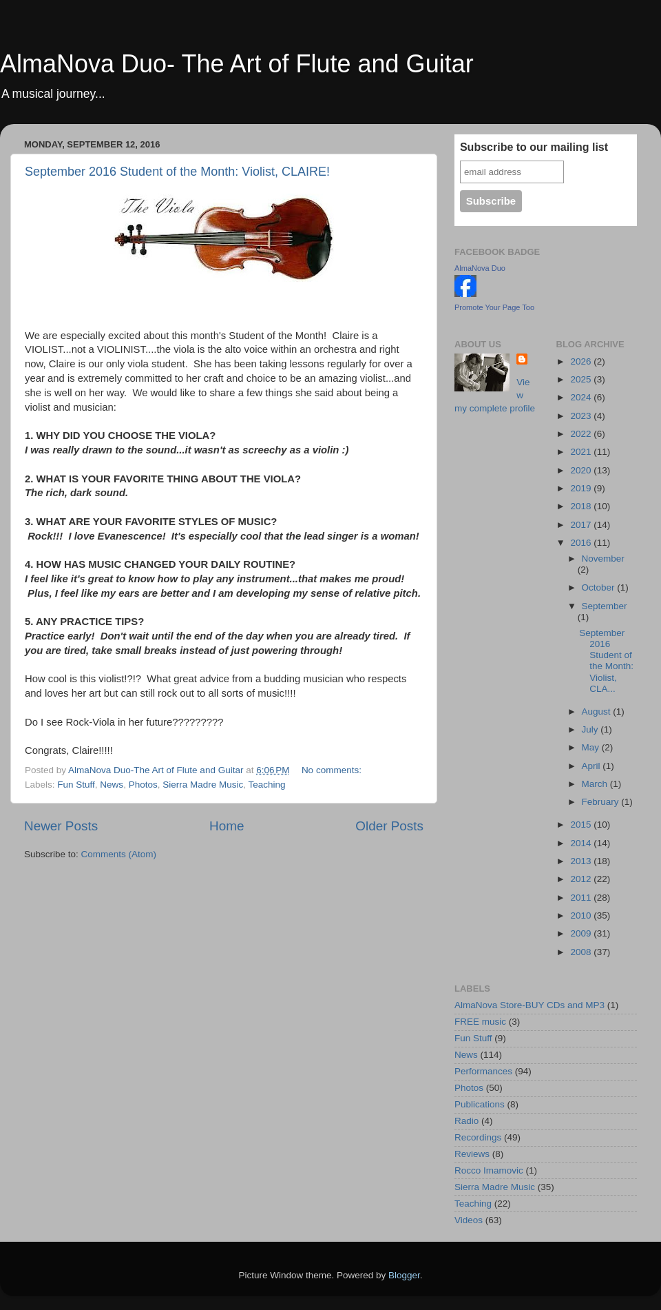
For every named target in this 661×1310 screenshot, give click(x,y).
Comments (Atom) (119, 854)
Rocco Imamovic (488, 1170)
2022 (582, 434)
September (604, 606)
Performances (483, 1071)
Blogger (404, 1275)
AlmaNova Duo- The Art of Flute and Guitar (237, 64)
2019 (582, 488)
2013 (582, 861)
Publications (479, 1104)
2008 (582, 952)
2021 (582, 452)
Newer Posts (61, 826)
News (111, 784)
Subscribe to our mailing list (534, 147)
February (602, 802)
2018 (582, 506)
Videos (468, 1220)
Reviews (472, 1154)
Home (226, 826)
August (597, 711)
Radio (466, 1121)
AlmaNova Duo (479, 268)
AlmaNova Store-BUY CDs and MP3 (529, 1005)
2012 (582, 879)
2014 (582, 843)
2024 (582, 397)
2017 (582, 525)
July (591, 729)
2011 (582, 897)
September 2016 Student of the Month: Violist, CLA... (606, 661)
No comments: (333, 770)
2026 (582, 361)
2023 (582, 416)
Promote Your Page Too (494, 307)
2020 (582, 470)
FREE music (480, 1021)
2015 (582, 824)
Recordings (477, 1137)
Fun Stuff (76, 784)
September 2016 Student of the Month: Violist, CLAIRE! (177, 171)
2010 (582, 915)
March (596, 784)
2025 (582, 379)
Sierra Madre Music (202, 784)
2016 (582, 543)
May (592, 747)
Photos (143, 784)
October (600, 587)
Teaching (266, 784)
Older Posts (389, 826)
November (603, 558)
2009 (582, 933)
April (592, 766)
